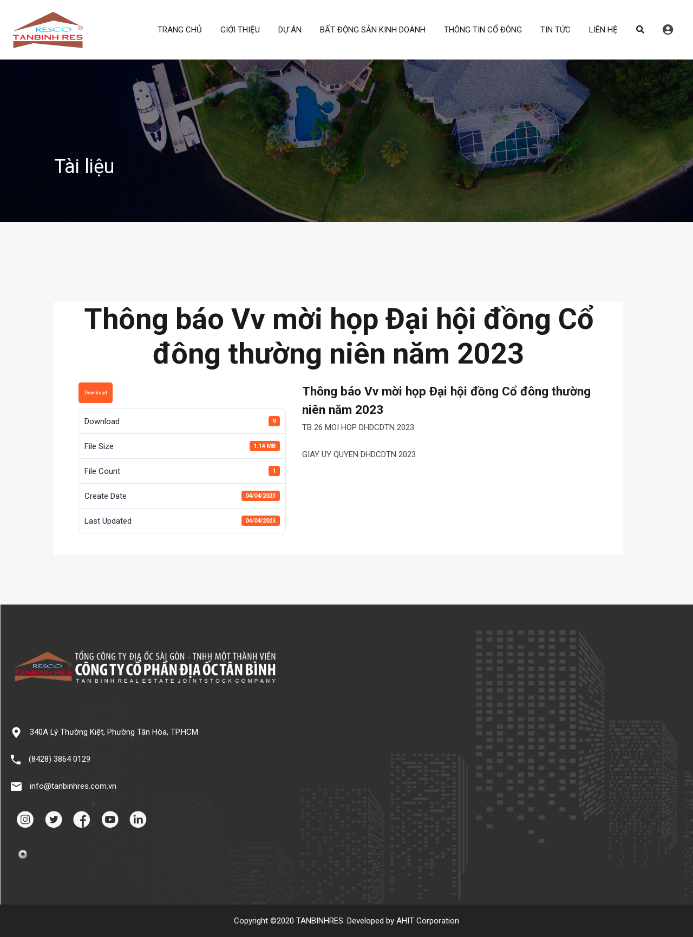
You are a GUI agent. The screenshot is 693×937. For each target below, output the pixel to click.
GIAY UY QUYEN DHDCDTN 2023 (359, 454)
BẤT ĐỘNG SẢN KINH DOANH (373, 30)
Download (95, 392)
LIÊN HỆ (603, 30)
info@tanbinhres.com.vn (73, 786)
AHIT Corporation (427, 921)
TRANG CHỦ (180, 30)
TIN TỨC (555, 30)
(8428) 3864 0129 (59, 759)
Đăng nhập (667, 29)
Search (640, 29)
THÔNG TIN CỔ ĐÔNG (483, 30)
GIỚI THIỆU (240, 30)
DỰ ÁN (290, 30)
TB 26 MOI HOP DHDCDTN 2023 (358, 427)
